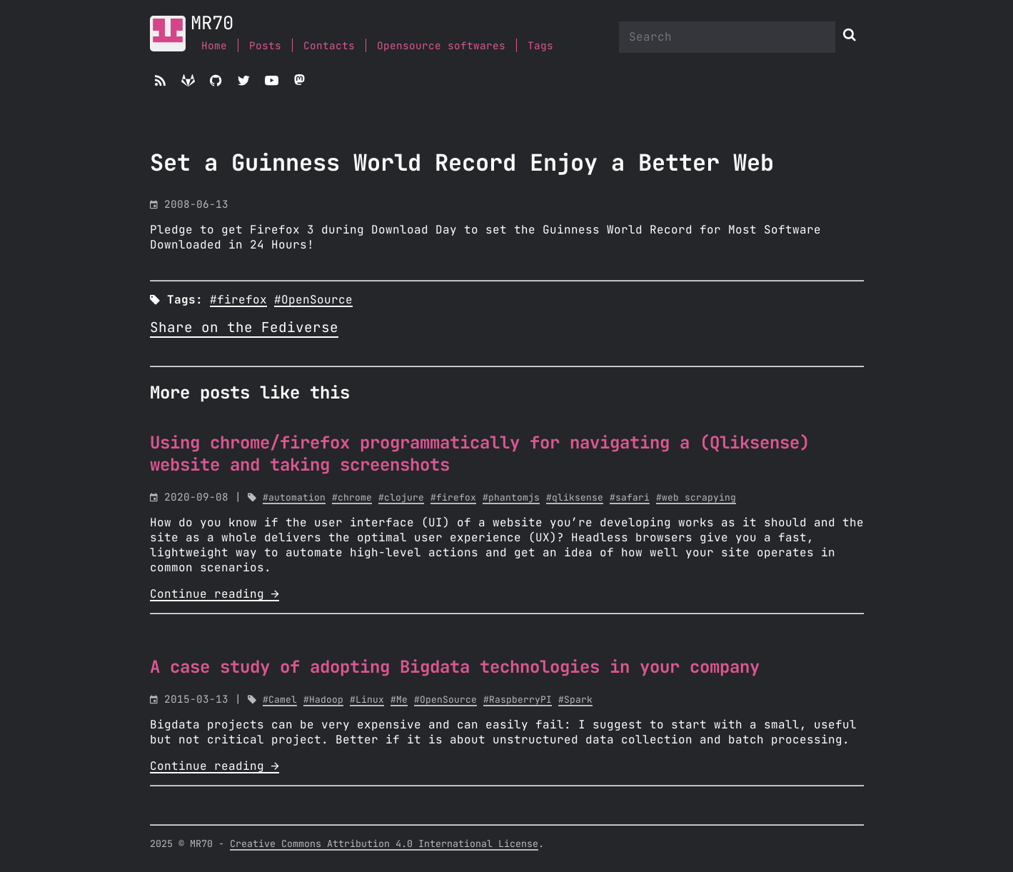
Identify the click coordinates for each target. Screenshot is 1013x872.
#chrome (352, 498)
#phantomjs (511, 498)
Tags (540, 46)
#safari (630, 498)
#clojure (401, 498)
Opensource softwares (441, 46)
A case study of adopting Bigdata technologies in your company (455, 667)
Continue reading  (214, 594)
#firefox (238, 300)
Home (214, 46)
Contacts (329, 46)
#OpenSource (313, 300)
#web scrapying (696, 498)
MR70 (212, 24)
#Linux (367, 700)
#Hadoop (323, 700)
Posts (265, 46)
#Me (399, 700)
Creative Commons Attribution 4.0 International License (384, 844)
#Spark (575, 700)
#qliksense (574, 498)
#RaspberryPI (517, 700)
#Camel (280, 700)
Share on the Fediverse (244, 328)
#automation (294, 498)
